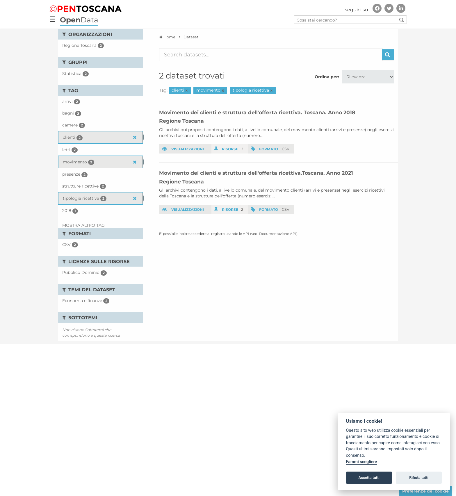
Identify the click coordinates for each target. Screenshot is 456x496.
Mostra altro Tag (83, 225)
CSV (285, 149)
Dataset (191, 37)
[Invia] (388, 54)
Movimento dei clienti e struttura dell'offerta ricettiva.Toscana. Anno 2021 (256, 173)
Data (79, 19)
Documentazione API (277, 233)
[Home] (167, 37)
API (246, 233)
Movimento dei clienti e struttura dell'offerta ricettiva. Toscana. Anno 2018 (257, 112)
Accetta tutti (369, 477)
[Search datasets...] (271, 54)
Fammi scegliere (361, 461)
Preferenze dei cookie (425, 491)
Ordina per (326, 76)
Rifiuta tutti (418, 477)
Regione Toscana (181, 121)
